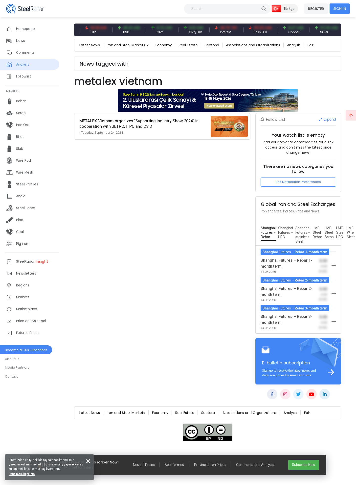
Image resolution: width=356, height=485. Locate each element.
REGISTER (316, 8)
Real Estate (188, 45)
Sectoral (212, 45)
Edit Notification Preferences (298, 181)
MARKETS (12, 91)
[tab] (268, 233)
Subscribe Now (303, 465)
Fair (310, 45)
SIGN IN (339, 8)
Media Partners (17, 367)
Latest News (89, 45)
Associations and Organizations (253, 45)
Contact (11, 376)
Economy (164, 45)
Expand (327, 119)
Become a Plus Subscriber (26, 350)
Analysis (294, 45)
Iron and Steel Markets (126, 45)
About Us (12, 359)
